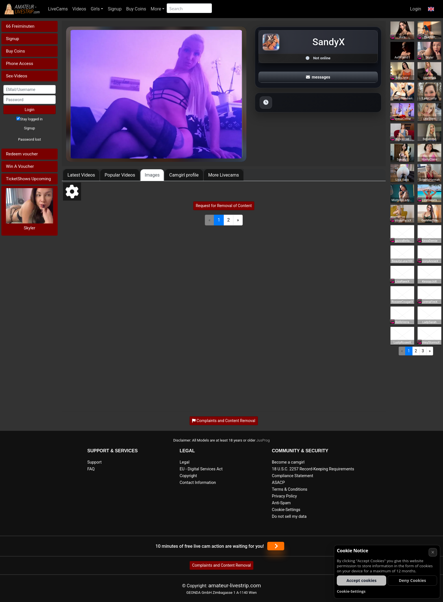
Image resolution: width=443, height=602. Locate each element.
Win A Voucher (20, 166)
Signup (114, 9)
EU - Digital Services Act (201, 469)
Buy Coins (136, 9)
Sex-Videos (16, 76)
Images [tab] (152, 175)
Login (415, 9)
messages (318, 77)
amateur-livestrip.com (234, 585)
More (156, 9)
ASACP (278, 482)
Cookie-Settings (286, 509)
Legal (185, 462)
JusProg (263, 440)
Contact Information (198, 482)
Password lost (29, 139)
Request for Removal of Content (224, 205)
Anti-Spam (281, 503)
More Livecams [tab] (223, 175)
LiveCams (58, 9)
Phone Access (19, 63)
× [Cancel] (432, 552)
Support (94, 462)
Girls (95, 9)
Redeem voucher (22, 154)
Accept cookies (361, 580)
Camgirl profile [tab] (184, 175)
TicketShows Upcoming (28, 178)
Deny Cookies (412, 580)
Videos (79, 9)
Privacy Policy (284, 496)
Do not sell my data (289, 516)
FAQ (91, 469)
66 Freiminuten (20, 26)
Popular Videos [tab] (120, 175)
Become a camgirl (288, 462)
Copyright (188, 475)
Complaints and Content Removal (221, 565)
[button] (431, 9)
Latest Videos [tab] (81, 175)
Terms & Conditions (289, 489)
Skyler (29, 228)
